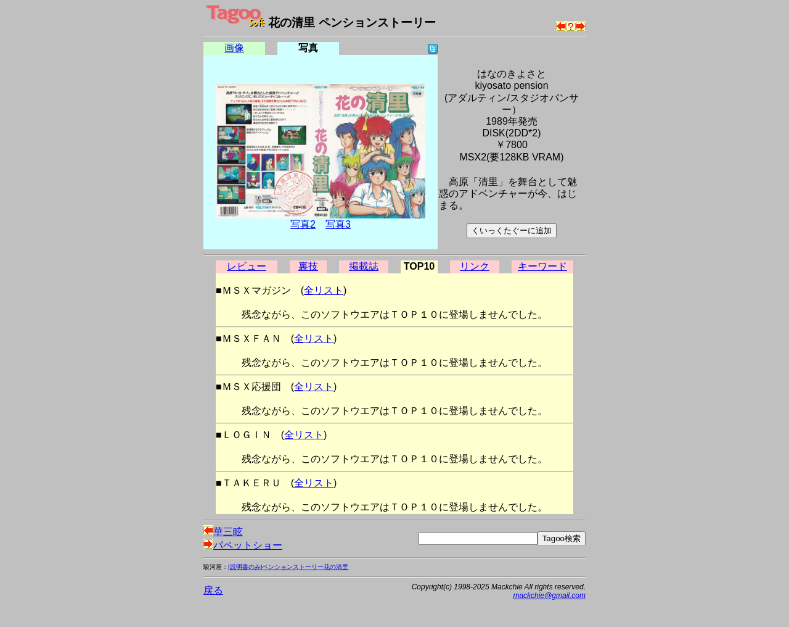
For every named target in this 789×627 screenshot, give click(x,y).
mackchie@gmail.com (549, 595)
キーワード (542, 266)
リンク (474, 266)
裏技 (308, 266)
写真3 (338, 224)
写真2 (303, 224)
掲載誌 (363, 266)
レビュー (246, 266)
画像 (234, 48)
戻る (213, 590)
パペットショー (242, 545)
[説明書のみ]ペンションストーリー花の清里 (288, 566)
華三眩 (223, 531)
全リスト (323, 290)
